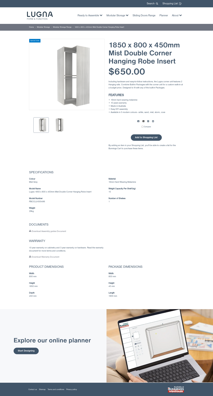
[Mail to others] (153, 122)
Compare (147, 127)
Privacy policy (71, 389)
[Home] (31, 27)
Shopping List (172, 3)
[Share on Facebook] (138, 122)
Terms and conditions (56, 389)
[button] (152, 3)
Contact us (32, 389)
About (177, 15)
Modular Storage (117, 15)
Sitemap (42, 389)
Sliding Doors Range (144, 16)
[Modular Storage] (43, 27)
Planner (163, 16)
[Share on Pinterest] (148, 122)
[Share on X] (143, 122)
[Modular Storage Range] (62, 27)
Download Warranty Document (44, 257)
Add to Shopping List (146, 138)
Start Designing (26, 351)
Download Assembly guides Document (47, 231)
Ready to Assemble (90, 15)
